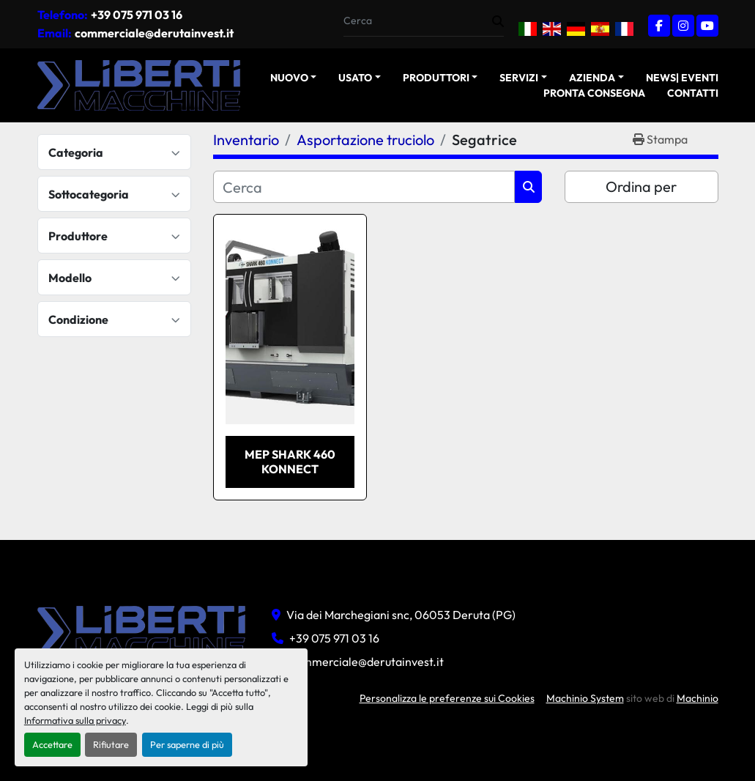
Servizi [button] (518, 77)
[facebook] (659, 26)
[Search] (417, 21)
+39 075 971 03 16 (136, 14)
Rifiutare (111, 744)
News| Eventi (682, 77)
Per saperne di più (187, 744)
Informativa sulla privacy (75, 720)
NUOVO (289, 77)
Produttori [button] (436, 77)
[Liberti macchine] (143, 630)
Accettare (52, 744)
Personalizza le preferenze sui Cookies (447, 698)
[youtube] (707, 26)
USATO (355, 77)
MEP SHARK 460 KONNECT (290, 461)
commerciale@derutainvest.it (154, 33)
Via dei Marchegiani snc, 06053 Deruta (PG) (401, 614)
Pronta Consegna (594, 93)
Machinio (697, 698)
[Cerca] (364, 187)
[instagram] (683, 26)
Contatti (692, 93)
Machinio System (585, 698)
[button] (293, 78)
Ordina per (641, 186)
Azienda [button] (592, 77)
